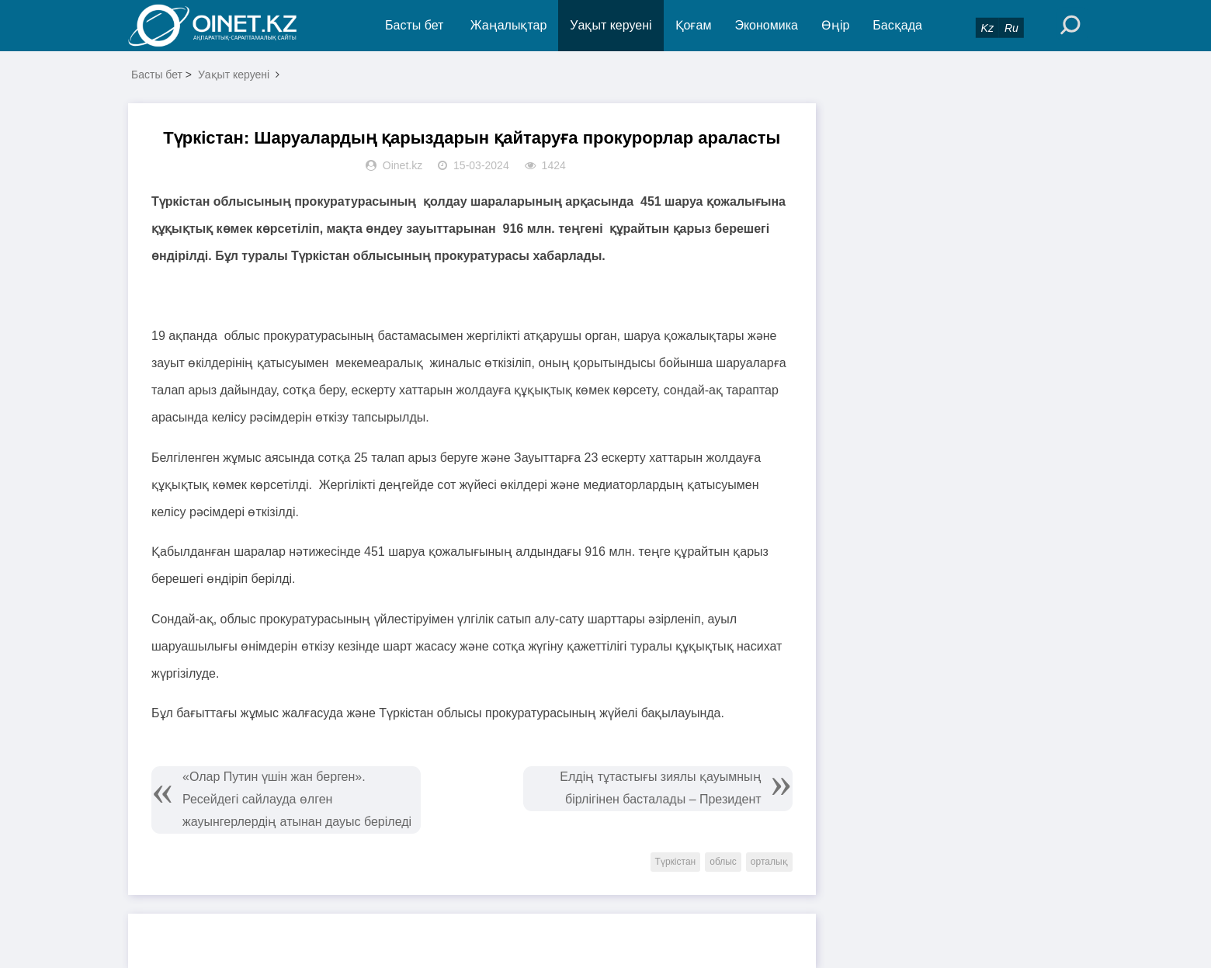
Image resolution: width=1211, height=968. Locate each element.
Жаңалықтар (508, 25)
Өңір (835, 25)
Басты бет (414, 25)
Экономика (766, 25)
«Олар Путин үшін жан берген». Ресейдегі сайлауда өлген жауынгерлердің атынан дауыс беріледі (296, 799)
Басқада (897, 25)
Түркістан (675, 861)
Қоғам (693, 25)
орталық (769, 861)
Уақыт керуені (610, 25)
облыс (723, 861)
